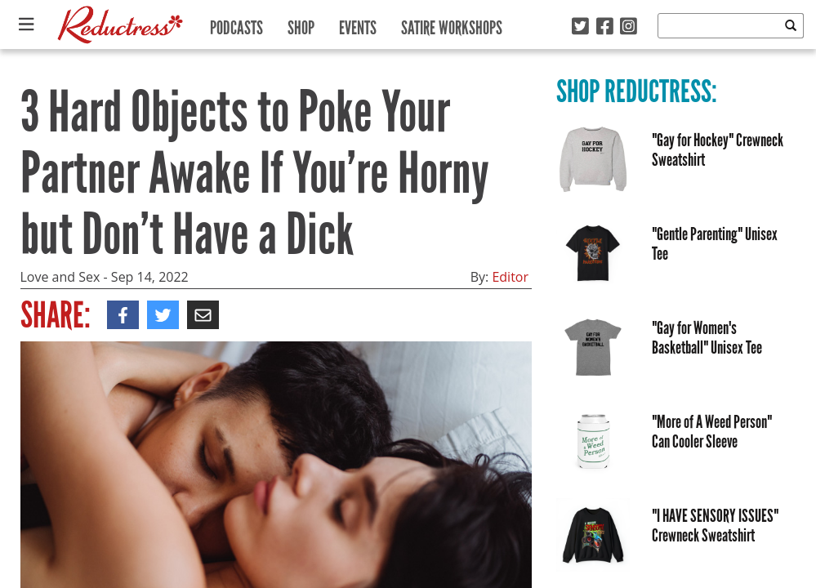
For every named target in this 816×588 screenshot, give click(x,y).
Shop (301, 24)
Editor (510, 277)
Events (358, 24)
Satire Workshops (451, 24)
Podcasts (236, 24)
